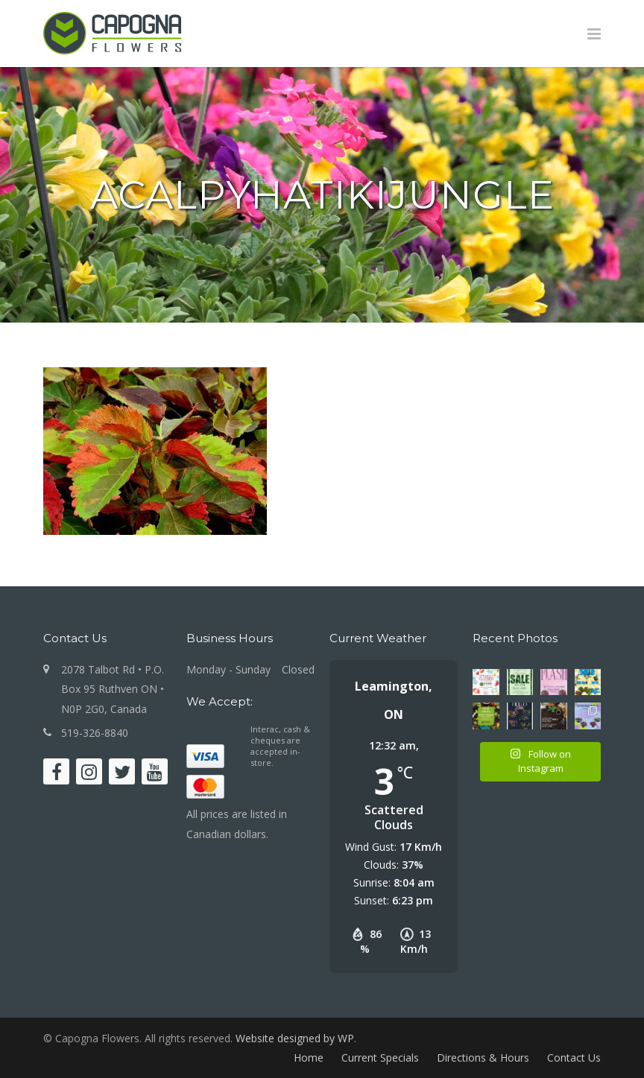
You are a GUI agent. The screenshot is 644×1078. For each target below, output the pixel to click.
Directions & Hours (483, 1057)
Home (308, 1057)
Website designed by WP (295, 1038)
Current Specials (380, 1057)
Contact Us (574, 1057)
